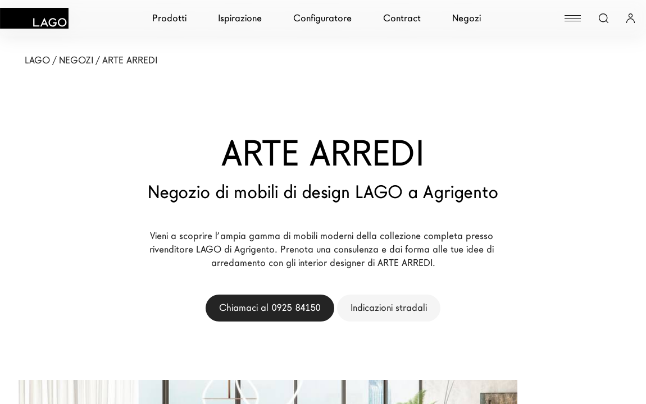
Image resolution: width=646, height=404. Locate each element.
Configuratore (322, 18)
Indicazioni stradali (389, 307)
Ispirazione (240, 18)
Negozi (466, 18)
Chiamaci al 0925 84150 (270, 307)
